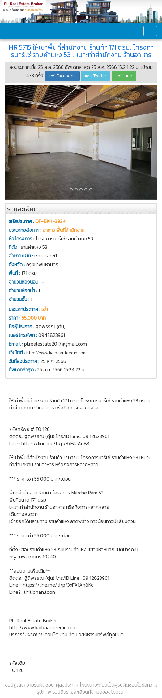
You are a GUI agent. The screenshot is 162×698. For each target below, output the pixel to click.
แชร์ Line (124, 76)
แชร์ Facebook (62, 76)
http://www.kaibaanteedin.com (56, 353)
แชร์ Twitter (95, 76)
